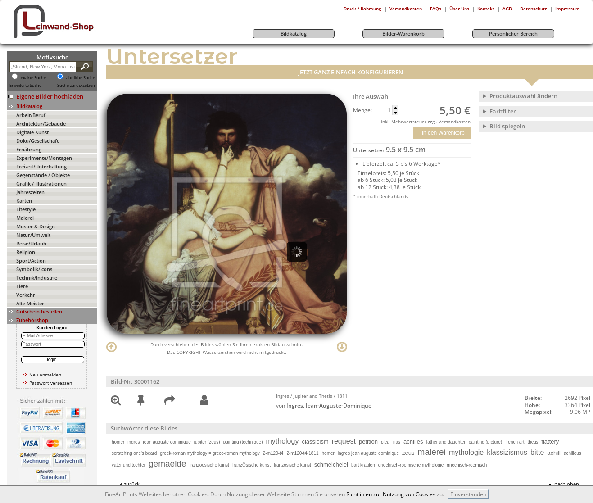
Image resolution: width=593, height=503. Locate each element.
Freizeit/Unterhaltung (41, 166)
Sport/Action (31, 260)
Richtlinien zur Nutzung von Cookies (390, 494)
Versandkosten (405, 8)
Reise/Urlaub (31, 243)
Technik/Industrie (36, 277)
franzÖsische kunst (251, 464)
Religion (25, 252)
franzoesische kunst (209, 464)
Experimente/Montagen (44, 157)
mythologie (466, 452)
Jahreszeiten (30, 192)
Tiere (22, 286)
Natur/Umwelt (33, 234)
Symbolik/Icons (34, 269)
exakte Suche (33, 78)
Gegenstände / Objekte (43, 175)
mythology (282, 441)
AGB (507, 8)
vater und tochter (128, 464)
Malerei (25, 217)
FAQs (435, 8)
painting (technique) (243, 442)
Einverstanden (468, 494)
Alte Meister (30, 303)
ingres (133, 442)
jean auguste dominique (167, 442)
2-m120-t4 (273, 453)
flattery (550, 441)
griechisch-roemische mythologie (411, 464)
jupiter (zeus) (207, 442)
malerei (432, 452)
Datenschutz (533, 8)
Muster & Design (35, 226)
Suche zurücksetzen (76, 85)
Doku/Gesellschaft (37, 140)
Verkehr (25, 294)
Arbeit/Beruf (30, 115)
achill (554, 452)
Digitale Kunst (32, 132)
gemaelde (167, 463)
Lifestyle (26, 209)
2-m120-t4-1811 (302, 453)
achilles (413, 441)
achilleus (572, 453)
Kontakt (485, 8)
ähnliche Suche (80, 78)
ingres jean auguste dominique (368, 453)
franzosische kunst (292, 464)
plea (385, 442)
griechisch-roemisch (467, 464)
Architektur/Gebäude (41, 123)
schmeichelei (331, 464)
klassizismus (507, 452)
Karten (24, 200)
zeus (408, 452)
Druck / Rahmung (362, 8)
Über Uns (459, 8)
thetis (532, 442)
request (344, 441)
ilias (396, 442)
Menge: (362, 110)
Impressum (567, 8)
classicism (315, 441)
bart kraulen (363, 464)
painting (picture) (485, 442)
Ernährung (28, 149)
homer (118, 442)
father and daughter (445, 442)
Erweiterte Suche (25, 85)
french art (514, 442)
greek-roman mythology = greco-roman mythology (209, 453)
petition (368, 441)
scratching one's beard (134, 453)
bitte (537, 452)
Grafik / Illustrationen (41, 183)
